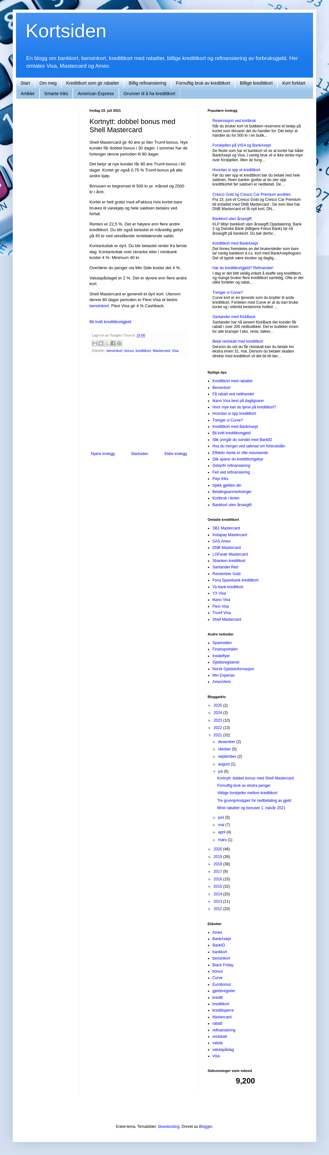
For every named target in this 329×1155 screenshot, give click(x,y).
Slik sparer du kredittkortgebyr (237, 459)
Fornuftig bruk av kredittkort (203, 83)
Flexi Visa (220, 606)
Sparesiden (222, 643)
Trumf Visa (221, 613)
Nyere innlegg (103, 454)
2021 (218, 735)
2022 (218, 728)
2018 (218, 864)
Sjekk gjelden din (226, 485)
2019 (218, 857)
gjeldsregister (223, 991)
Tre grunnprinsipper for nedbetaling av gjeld (254, 800)
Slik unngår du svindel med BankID (242, 439)
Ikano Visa (221, 599)
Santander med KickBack (234, 317)
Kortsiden (66, 31)
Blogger (205, 1126)
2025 (218, 705)
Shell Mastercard (226, 619)
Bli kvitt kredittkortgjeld (110, 321)
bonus (129, 351)
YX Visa (219, 593)
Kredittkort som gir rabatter (92, 83)
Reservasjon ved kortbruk (234, 120)
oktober (225, 749)
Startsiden (139, 454)
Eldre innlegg (175, 454)
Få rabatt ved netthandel (233, 394)
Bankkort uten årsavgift (232, 219)
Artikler (28, 93)
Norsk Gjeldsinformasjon (233, 669)
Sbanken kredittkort (228, 561)
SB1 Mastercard (226, 528)
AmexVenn (221, 682)
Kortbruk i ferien (226, 498)
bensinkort (99, 305)
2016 (218, 879)
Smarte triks (56, 93)
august (224, 764)
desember (227, 742)
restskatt (219, 1036)
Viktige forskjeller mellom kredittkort (247, 793)
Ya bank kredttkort (227, 587)
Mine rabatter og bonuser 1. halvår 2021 (251, 808)
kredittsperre (223, 1010)
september (227, 756)
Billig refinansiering (147, 83)
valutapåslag (223, 1049)
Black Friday (222, 965)
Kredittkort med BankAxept (235, 243)
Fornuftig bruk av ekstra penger (244, 785)
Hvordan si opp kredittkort (234, 413)
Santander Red (225, 567)
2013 (218, 901)
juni (221, 817)
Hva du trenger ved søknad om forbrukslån (248, 446)
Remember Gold (226, 574)
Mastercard (161, 351)
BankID (218, 945)
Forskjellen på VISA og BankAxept (241, 145)
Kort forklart (293, 83)
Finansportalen (225, 649)
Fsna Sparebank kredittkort (235, 580)
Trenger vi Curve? (227, 292)
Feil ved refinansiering (231, 472)
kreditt (217, 997)
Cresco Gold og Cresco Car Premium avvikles (251, 194)
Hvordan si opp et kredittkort (236, 170)
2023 (218, 720)
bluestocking (169, 1126)
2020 (218, 849)
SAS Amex (221, 541)
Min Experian (223, 675)
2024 (218, 712)
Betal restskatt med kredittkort (237, 341)
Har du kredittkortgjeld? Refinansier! (242, 268)
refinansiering (223, 1030)
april (222, 832)
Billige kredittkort (256, 83)
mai (222, 825)
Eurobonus (221, 984)
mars (223, 840)
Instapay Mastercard (229, 535)
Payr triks (220, 478)
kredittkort (143, 351)
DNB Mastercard (226, 547)
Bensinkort (221, 387)
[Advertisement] (51, 204)
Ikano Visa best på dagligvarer (238, 401)
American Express (96, 93)
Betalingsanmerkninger (232, 492)
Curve (217, 978)
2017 (218, 871)
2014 (218, 894)
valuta (217, 1043)
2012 (218, 909)
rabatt (217, 1023)
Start (25, 83)
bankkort (219, 952)
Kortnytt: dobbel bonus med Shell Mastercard (255, 778)
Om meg (48, 83)
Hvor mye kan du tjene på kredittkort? (244, 407)
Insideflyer (221, 656)
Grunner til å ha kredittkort (149, 93)
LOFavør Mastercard (230, 554)
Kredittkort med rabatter (232, 381)
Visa (175, 351)
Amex (217, 932)
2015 (218, 886)
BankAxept (221, 939)
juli (221, 771)
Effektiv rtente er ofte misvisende (240, 453)
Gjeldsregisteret (225, 662)
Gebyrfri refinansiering (231, 465)
